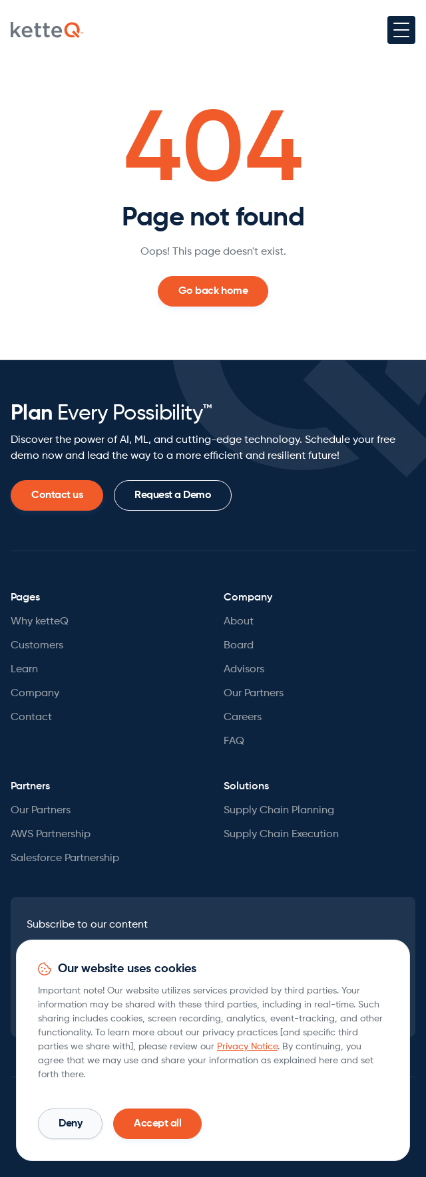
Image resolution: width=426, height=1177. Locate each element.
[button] (401, 30)
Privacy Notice (247, 1046)
